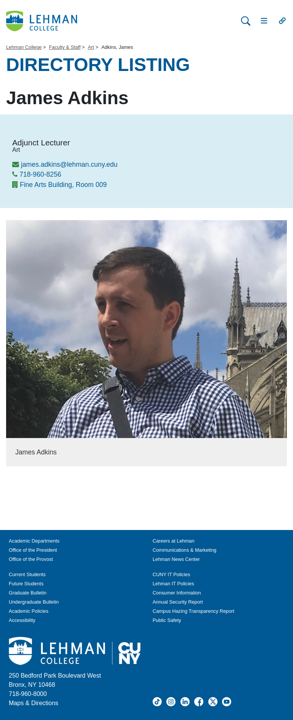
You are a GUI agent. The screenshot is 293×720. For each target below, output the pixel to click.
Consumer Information (177, 593)
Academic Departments (34, 541)
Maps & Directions (33, 703)
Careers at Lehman (174, 541)
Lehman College (24, 47)
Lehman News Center (176, 559)
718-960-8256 (40, 174)
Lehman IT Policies (173, 583)
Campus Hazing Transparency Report (193, 611)
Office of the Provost (31, 559)
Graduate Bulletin (28, 593)
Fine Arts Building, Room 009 (63, 184)
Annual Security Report (178, 602)
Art (91, 47)
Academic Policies (28, 611)
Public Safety (167, 620)
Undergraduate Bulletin (34, 602)
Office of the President (33, 550)
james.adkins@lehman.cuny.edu (69, 164)
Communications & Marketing (184, 550)
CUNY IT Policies (171, 574)
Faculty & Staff (64, 47)
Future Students (26, 583)
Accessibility (22, 620)
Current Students (27, 574)
